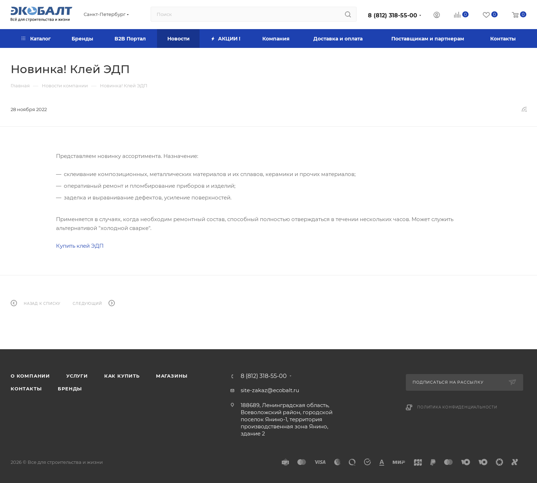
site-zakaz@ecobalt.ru (270, 390)
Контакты (26, 388)
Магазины (172, 376)
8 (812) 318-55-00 (392, 15)
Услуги (77, 376)
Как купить (122, 376)
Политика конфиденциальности (457, 407)
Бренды (70, 388)
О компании (30, 376)
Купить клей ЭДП (80, 245)
